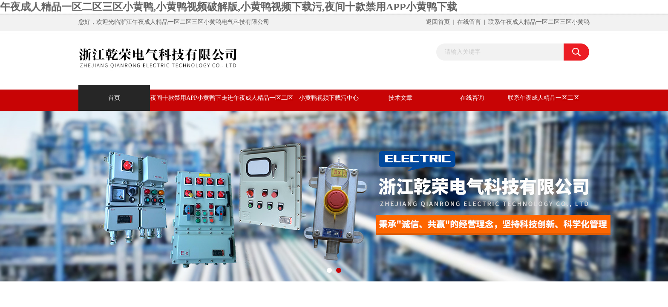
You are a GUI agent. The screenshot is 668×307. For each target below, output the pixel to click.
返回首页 (438, 22)
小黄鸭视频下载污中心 (329, 98)
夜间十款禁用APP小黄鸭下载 (185, 103)
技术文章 (400, 98)
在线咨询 (472, 98)
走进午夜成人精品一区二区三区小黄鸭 (257, 103)
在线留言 (469, 22)
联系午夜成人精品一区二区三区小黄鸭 (539, 22)
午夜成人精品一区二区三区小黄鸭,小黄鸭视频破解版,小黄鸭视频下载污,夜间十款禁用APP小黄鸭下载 (228, 6)
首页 (114, 98)
